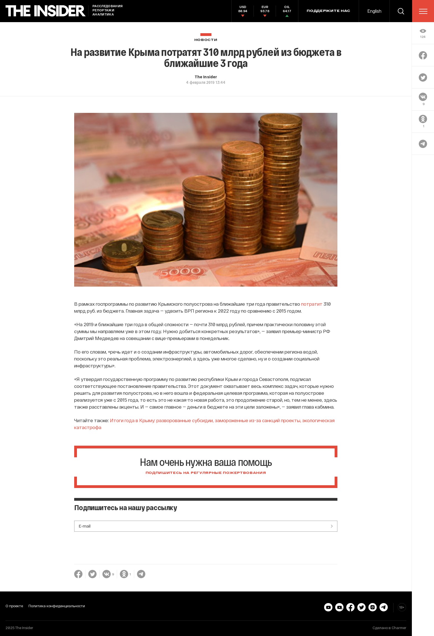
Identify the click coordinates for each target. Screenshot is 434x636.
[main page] (46, 11)
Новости (206, 39)
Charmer (399, 627)
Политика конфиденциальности (57, 606)
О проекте (14, 606)
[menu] (423, 11)
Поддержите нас (328, 11)
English (374, 11)
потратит (311, 304)
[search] (401, 11)
